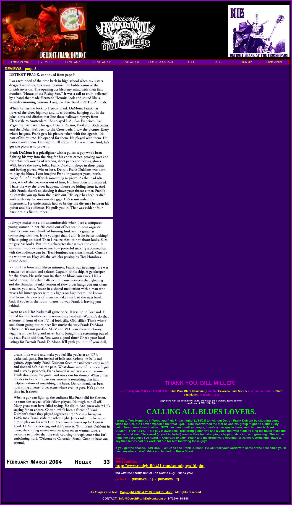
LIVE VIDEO (46, 62)
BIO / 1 (190, 62)
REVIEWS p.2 (102, 62)
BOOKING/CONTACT (160, 62)
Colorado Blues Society (232, 391)
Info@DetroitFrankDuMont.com (141, 498)
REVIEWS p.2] (169, 479)
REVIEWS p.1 (74, 62)
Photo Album (274, 62)
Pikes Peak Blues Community (188, 391)
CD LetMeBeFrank (18, 62)
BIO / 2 (218, 62)
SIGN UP (246, 62)
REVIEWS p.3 (130, 62)
